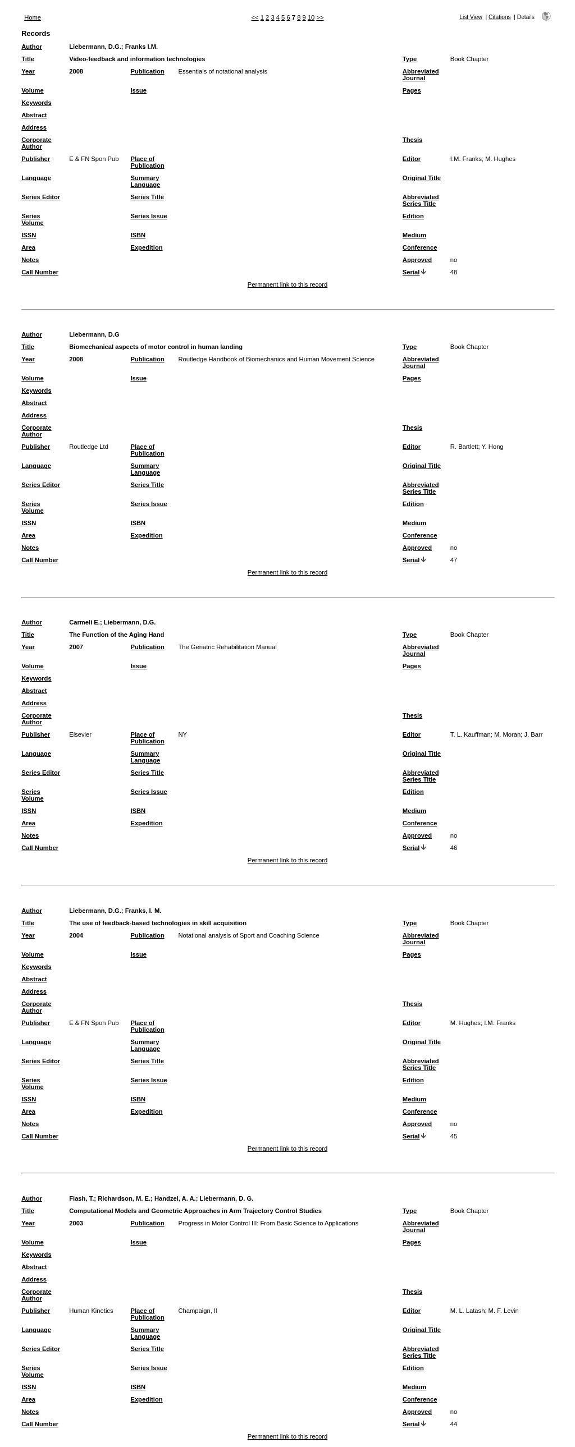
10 (311, 17)
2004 (76, 935)
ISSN (28, 235)
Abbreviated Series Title (421, 200)
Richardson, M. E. (124, 1198)
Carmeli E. (84, 622)
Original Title (422, 177)
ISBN (137, 235)
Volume (32, 90)
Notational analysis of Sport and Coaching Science (248, 935)
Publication (147, 71)
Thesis (412, 139)
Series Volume (32, 219)
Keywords (36, 102)
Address (34, 127)
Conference (420, 247)
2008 (76, 71)
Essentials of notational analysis (222, 71)
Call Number (39, 272)
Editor (412, 158)
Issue (138, 90)
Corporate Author (36, 143)
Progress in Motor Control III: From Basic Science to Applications (268, 1223)
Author (31, 46)
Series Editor (40, 197)
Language (36, 177)
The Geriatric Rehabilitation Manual (227, 647)
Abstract (34, 115)
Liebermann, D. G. (227, 1198)
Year (28, 71)
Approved (417, 259)
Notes (30, 259)
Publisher (35, 158)
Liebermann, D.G (94, 334)
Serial (411, 272)
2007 (76, 647)
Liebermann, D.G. (95, 46)
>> (319, 17)
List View (470, 17)
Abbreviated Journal (421, 74)
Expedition (146, 247)
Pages (412, 90)
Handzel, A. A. (175, 1198)
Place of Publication (147, 162)
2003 (76, 1223)
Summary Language (145, 181)
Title (27, 59)
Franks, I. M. (143, 910)
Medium (414, 235)
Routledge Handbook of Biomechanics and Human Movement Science (276, 359)
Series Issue (148, 216)
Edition (413, 216)
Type (410, 59)
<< (255, 17)
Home (32, 17)
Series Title (147, 197)
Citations (500, 17)
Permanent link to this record (287, 284)
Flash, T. (81, 1198)
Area (28, 247)
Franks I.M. (141, 46)
